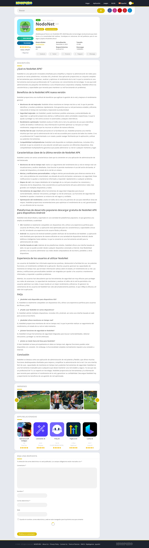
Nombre (20, 491)
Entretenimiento (51, 29)
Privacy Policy (54, 544)
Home (43, 20)
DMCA (83, 544)
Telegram (78, 54)
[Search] (61, 10)
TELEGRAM (24, 43)
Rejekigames (90, 544)
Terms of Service (74, 544)
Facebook (41, 54)
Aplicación (96, 3)
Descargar (24, 38)
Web (18, 510)
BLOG (113, 3)
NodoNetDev (40, 44)
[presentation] (53, 526)
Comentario (21, 465)
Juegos (106, 3)
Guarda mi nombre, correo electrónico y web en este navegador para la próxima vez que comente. (51, 519)
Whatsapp (91, 54)
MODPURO (37, 544)
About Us (45, 544)
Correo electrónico (23, 501)
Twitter (52, 54)
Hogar (88, 3)
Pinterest (66, 54)
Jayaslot (97, 544)
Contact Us (63, 544)
